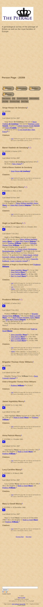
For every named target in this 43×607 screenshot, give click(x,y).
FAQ (13, 98)
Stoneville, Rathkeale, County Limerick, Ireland (20, 260)
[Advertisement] (21, 55)
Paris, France (16, 164)
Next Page (24, 101)
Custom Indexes (22, 98)
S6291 (13, 289)
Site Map (5, 101)
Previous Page (14, 101)
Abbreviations (34, 98)
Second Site (22, 604)
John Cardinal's (15, 604)
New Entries (6, 98)
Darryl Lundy (21, 597)
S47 (12, 139)
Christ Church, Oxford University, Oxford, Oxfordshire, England (20, 256)
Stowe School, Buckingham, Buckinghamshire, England (19, 250)
